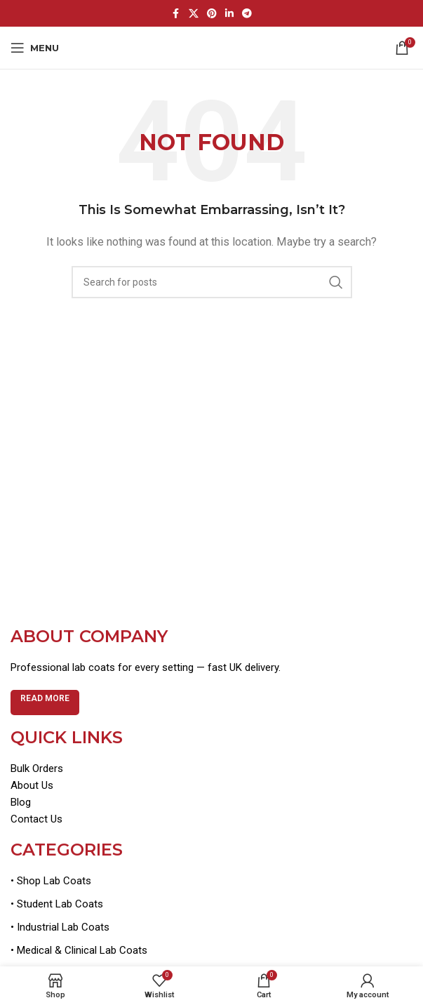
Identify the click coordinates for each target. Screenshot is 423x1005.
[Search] (212, 282)
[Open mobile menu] (35, 48)
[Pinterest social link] (212, 13)
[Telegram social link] (247, 13)
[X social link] (193, 13)
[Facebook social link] (176, 13)
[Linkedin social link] (229, 13)
